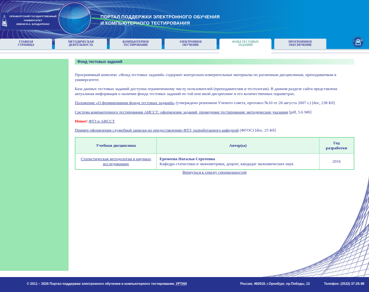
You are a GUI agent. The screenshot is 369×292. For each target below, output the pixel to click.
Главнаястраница (26, 43)
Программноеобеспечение (300, 43)
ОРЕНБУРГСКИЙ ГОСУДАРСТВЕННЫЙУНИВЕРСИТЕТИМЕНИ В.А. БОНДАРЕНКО (33, 20)
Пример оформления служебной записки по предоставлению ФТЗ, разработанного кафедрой (157, 130)
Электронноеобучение (190, 43)
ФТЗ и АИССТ (102, 121)
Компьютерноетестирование (135, 43)
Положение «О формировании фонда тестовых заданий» (125, 102)
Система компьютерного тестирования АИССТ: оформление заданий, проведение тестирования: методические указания (181, 112)
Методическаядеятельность (81, 43)
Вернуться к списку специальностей (215, 172)
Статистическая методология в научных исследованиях (116, 161)
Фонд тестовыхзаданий (245, 43)
